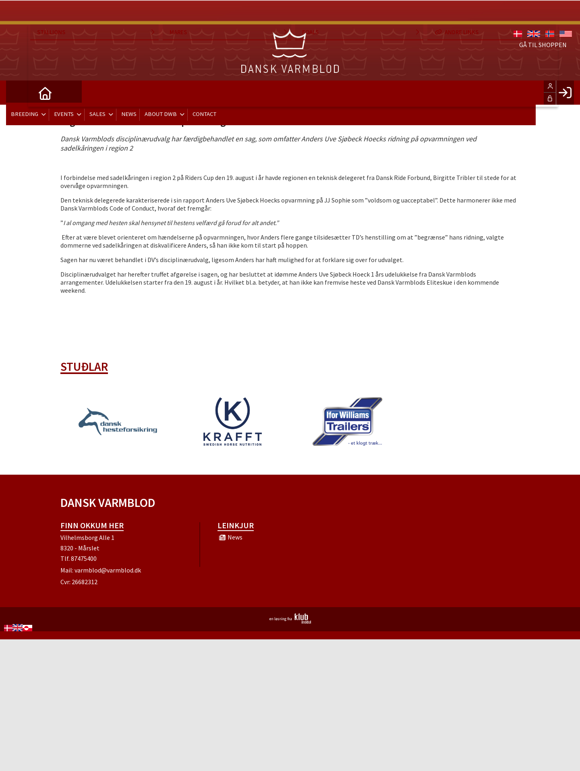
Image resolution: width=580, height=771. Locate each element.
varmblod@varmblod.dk (108, 570)
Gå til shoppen (543, 24)
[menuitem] (18, 93)
